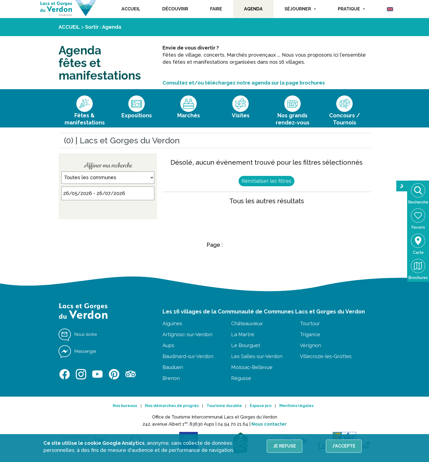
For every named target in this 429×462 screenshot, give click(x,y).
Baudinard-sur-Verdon (188, 356)
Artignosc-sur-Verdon (187, 334)
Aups (168, 345)
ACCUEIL (130, 8)
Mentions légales (296, 405)
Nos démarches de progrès (172, 405)
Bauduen (173, 367)
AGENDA (253, 8)
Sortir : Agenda (103, 27)
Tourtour (310, 323)
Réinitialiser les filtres (266, 181)
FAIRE (216, 8)
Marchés (188, 115)
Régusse (241, 378)
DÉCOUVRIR (175, 8)
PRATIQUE (351, 8)
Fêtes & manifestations (85, 119)
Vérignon (310, 345)
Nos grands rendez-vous (292, 119)
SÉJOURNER (300, 8)
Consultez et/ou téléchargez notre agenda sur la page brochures (244, 83)
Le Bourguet (245, 345)
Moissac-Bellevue (252, 367)
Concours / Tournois (344, 119)
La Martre (242, 334)
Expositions (136, 115)
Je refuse (284, 446)
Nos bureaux (125, 405)
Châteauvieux (247, 323)
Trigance (310, 334)
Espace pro (260, 405)
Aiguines (172, 323)
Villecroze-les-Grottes (326, 356)
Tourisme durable (224, 405)
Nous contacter (269, 424)
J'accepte (343, 446)
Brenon (171, 378)
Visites (241, 115)
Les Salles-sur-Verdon (256, 356)
